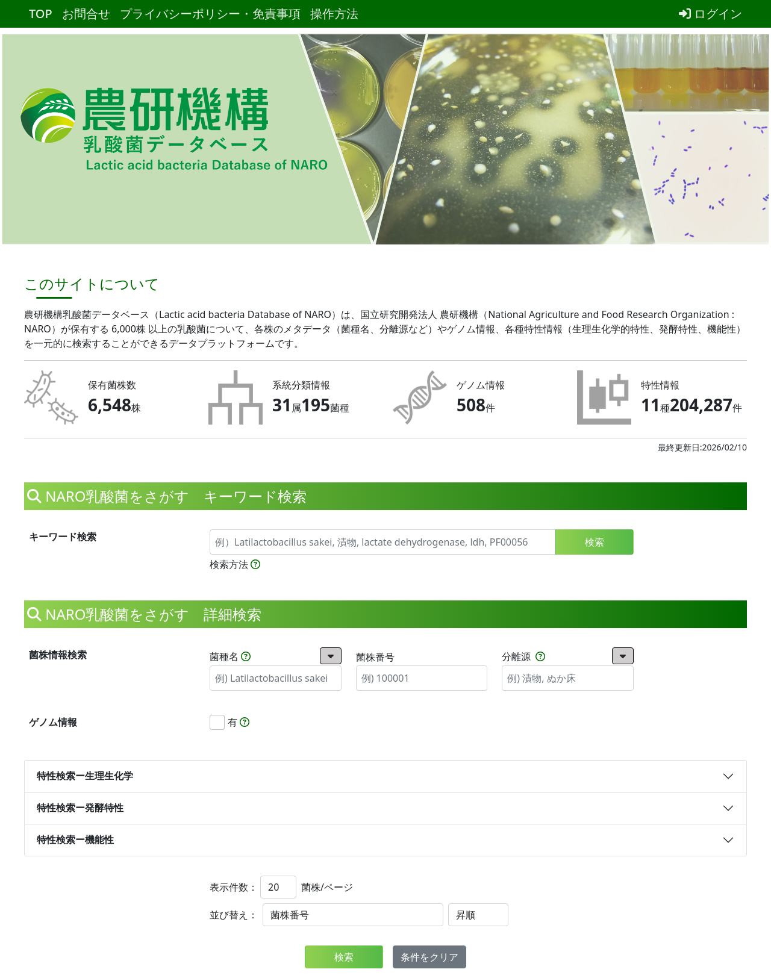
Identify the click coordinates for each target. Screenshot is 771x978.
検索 (594, 542)
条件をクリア (429, 957)
